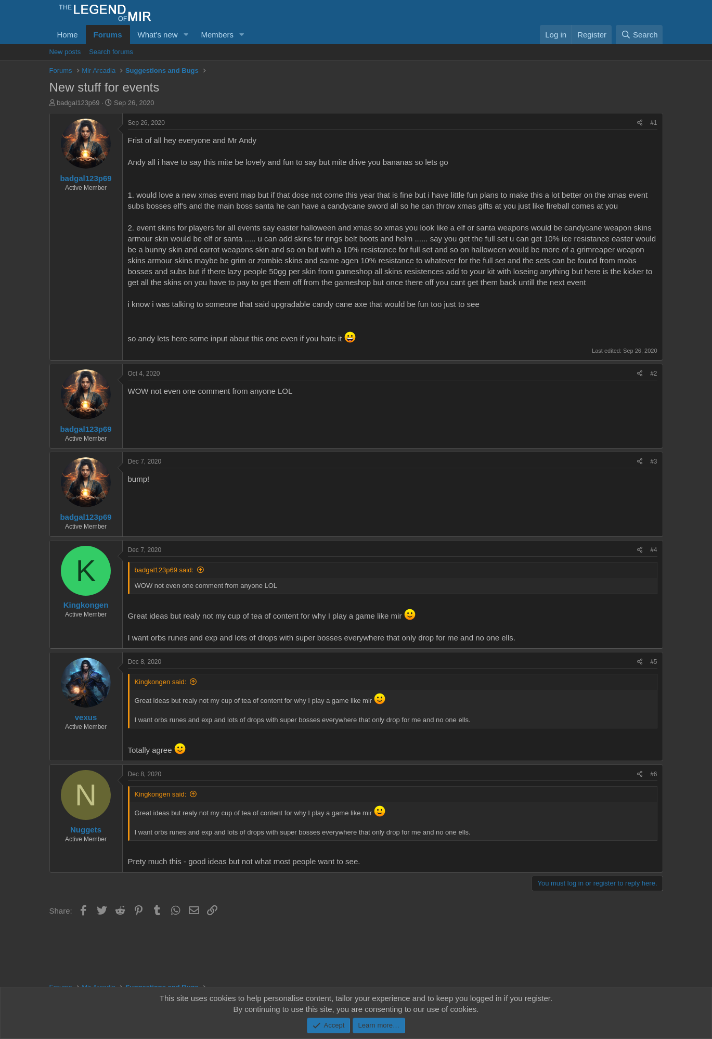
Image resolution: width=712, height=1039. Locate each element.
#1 (653, 122)
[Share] (639, 123)
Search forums (111, 52)
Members (217, 34)
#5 (653, 661)
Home (67, 34)
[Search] (639, 34)
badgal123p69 (78, 103)
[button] (185, 34)
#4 (653, 550)
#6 (653, 774)
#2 (653, 373)
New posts (65, 52)
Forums (108, 34)
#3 (653, 461)
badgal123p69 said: (164, 570)
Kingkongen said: (161, 682)
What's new (158, 34)
